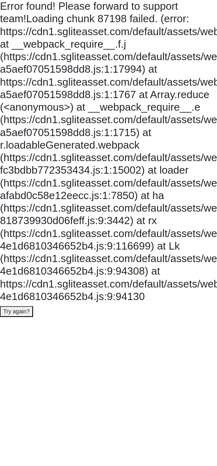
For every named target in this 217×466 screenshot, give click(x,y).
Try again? (16, 311)
